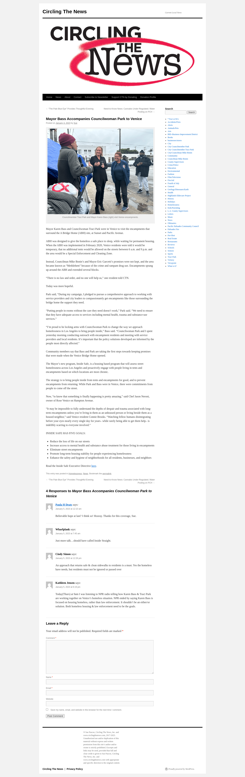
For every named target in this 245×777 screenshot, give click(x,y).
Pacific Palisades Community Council (183, 226)
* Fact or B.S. (173, 119)
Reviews (171, 244)
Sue (75, 123)
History (171, 198)
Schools (171, 248)
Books (170, 137)
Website (49, 699)
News (58, 97)
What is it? (172, 266)
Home (49, 97)
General (171, 186)
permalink (106, 473)
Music (170, 217)
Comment (51, 638)
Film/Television (174, 177)
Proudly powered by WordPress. (181, 769)
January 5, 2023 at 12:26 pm (68, 558)
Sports (170, 254)
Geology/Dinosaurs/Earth (178, 189)
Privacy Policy (75, 769)
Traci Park (172, 257)
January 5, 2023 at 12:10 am (68, 509)
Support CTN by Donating (124, 97)
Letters (170, 214)
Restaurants (172, 241)
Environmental (174, 171)
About (67, 97)
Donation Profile (148, 97)
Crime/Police (173, 165)
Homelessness (75, 473)
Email (49, 688)
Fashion (171, 174)
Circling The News (65, 11)
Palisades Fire (173, 229)
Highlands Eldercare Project (179, 195)
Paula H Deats (63, 504)
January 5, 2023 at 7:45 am (67, 533)
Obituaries (172, 223)
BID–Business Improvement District (183, 134)
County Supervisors (176, 162)
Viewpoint (172, 263)
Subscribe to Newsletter (96, 97)
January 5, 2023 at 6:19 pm (67, 587)
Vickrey (171, 260)
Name (49, 677)
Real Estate (172, 238)
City (169, 143)
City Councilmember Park (178, 146)
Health (170, 192)
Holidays (171, 202)
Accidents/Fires (174, 122)
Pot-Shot (171, 235)
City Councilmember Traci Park (181, 149)
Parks (170, 232)
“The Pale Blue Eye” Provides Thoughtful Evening (69, 109)
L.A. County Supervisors (178, 211)
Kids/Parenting (174, 208)
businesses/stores (175, 140)
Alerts (170, 125)
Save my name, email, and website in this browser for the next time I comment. (86, 710)
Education (172, 168)
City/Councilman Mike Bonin (180, 153)
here (93, 465)
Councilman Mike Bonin (178, 159)
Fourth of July (173, 183)
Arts (169, 131)
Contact (77, 97)
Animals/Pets (173, 128)
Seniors (171, 251)
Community (172, 156)
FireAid (171, 180)
